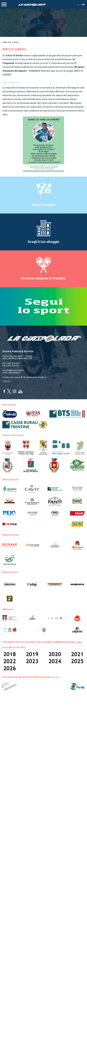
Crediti (6, 381)
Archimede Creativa (36, 377)
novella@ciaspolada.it (13, 370)
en (83, 4)
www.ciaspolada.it (11, 372)
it (78, 4)
